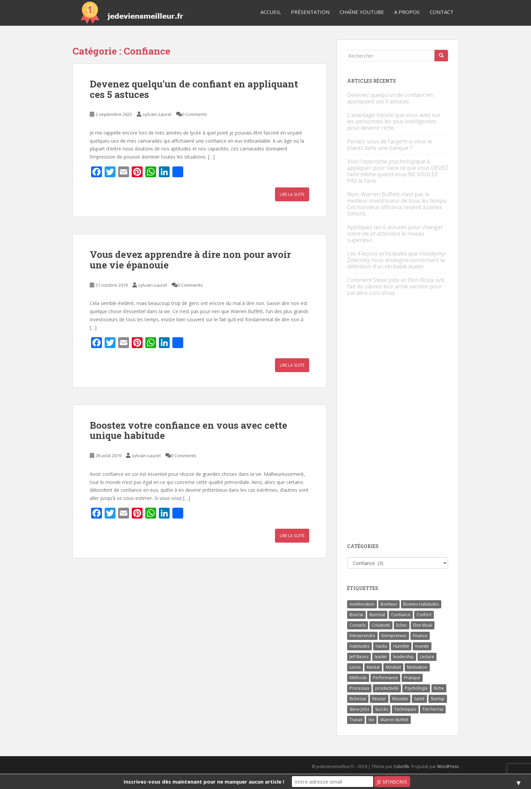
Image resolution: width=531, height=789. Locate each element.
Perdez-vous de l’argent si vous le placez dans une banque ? (389, 144)
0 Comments (194, 114)
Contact (441, 11)
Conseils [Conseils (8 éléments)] (357, 625)
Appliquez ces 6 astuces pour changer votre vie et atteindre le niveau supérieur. (395, 233)
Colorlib (401, 766)
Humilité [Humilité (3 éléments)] (401, 646)
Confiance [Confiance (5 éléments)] (400, 615)
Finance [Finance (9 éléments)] (420, 636)
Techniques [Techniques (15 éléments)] (405, 709)
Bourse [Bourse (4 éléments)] (356, 615)
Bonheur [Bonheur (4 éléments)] (389, 604)
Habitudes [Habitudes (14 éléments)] (359, 646)
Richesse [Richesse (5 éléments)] (357, 699)
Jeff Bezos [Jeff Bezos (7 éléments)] (358, 657)
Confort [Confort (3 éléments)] (424, 615)
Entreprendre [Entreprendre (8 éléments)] (362, 636)
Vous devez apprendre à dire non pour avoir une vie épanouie (190, 259)
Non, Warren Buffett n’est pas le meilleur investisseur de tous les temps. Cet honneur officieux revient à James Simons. (397, 203)
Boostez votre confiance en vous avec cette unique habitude (188, 430)
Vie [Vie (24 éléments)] (371, 720)
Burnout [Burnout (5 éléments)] (377, 615)
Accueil (270, 11)
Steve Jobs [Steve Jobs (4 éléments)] (359, 709)
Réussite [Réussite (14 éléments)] (400, 699)
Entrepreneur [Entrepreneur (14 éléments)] (394, 636)
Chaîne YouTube (362, 11)
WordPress (448, 766)
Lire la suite (292, 194)
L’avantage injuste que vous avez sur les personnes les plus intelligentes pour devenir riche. (394, 121)
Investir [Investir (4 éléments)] (422, 646)
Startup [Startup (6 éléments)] (438, 699)
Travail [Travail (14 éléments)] (355, 720)
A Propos (407, 11)
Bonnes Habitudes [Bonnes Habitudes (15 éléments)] (421, 604)
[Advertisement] (398, 422)
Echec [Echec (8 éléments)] (401, 625)
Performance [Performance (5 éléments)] (385, 678)
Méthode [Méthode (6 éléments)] (358, 678)
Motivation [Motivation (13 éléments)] (417, 667)
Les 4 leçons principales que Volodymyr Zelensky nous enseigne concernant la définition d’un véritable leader (396, 260)
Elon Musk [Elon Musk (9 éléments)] (422, 625)
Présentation (310, 11)
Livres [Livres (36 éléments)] (355, 667)
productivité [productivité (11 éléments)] (387, 688)
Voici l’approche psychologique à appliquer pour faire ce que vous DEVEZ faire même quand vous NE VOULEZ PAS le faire (397, 171)
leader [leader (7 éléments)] (381, 657)
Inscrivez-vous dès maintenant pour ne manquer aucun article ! (204, 781)
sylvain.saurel (157, 114)
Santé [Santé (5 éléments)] (419, 699)
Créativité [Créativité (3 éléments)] (381, 625)
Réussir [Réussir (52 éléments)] (379, 699)
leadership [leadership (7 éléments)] (403, 657)
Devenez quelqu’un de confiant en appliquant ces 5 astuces (194, 89)
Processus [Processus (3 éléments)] (359, 688)
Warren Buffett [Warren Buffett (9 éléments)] (394, 720)
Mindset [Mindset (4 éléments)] (393, 667)
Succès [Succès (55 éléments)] (381, 709)
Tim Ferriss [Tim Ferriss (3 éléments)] (432, 709)
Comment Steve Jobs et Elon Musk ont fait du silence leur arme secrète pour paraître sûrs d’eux (395, 286)
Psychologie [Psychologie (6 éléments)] (416, 688)
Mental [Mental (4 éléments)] (373, 667)
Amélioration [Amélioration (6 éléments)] (362, 604)
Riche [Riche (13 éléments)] (439, 688)
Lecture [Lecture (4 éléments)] (427, 657)
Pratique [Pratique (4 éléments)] (412, 678)
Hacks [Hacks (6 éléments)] (381, 646)
